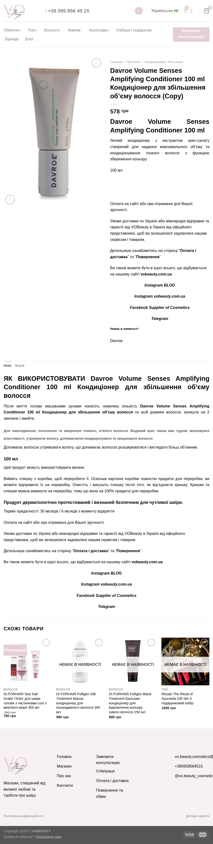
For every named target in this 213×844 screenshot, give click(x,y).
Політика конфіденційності (24, 816)
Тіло (33, 30)
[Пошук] (139, 11)
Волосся (52, 30)
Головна (116, 62)
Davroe (116, 341)
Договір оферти (197, 816)
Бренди (12, 39)
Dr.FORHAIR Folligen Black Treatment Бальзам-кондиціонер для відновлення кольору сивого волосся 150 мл (130, 703)
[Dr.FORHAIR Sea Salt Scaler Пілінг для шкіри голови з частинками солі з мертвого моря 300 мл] (28, 661)
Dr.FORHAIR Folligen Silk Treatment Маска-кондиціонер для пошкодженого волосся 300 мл (78, 703)
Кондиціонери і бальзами (164, 62)
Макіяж (75, 30)
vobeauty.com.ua (156, 274)
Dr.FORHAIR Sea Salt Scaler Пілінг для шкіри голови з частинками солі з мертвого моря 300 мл (25, 700)
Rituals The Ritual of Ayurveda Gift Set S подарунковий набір (177, 698)
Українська (165, 11)
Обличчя (12, 30)
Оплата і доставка (90, 551)
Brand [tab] (19, 365)
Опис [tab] (8, 365)
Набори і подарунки (134, 30)
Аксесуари (99, 30)
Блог (29, 39)
